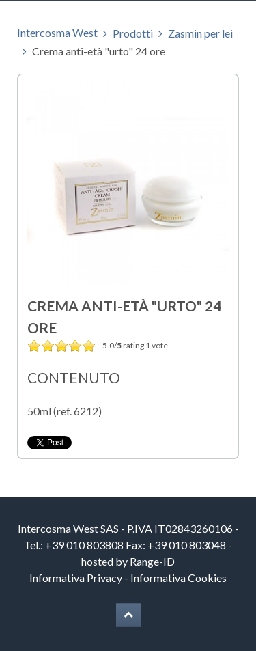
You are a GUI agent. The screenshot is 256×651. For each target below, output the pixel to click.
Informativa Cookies (178, 577)
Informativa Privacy (75, 577)
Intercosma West (57, 32)
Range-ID (152, 561)
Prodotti (133, 33)
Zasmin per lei (200, 33)
